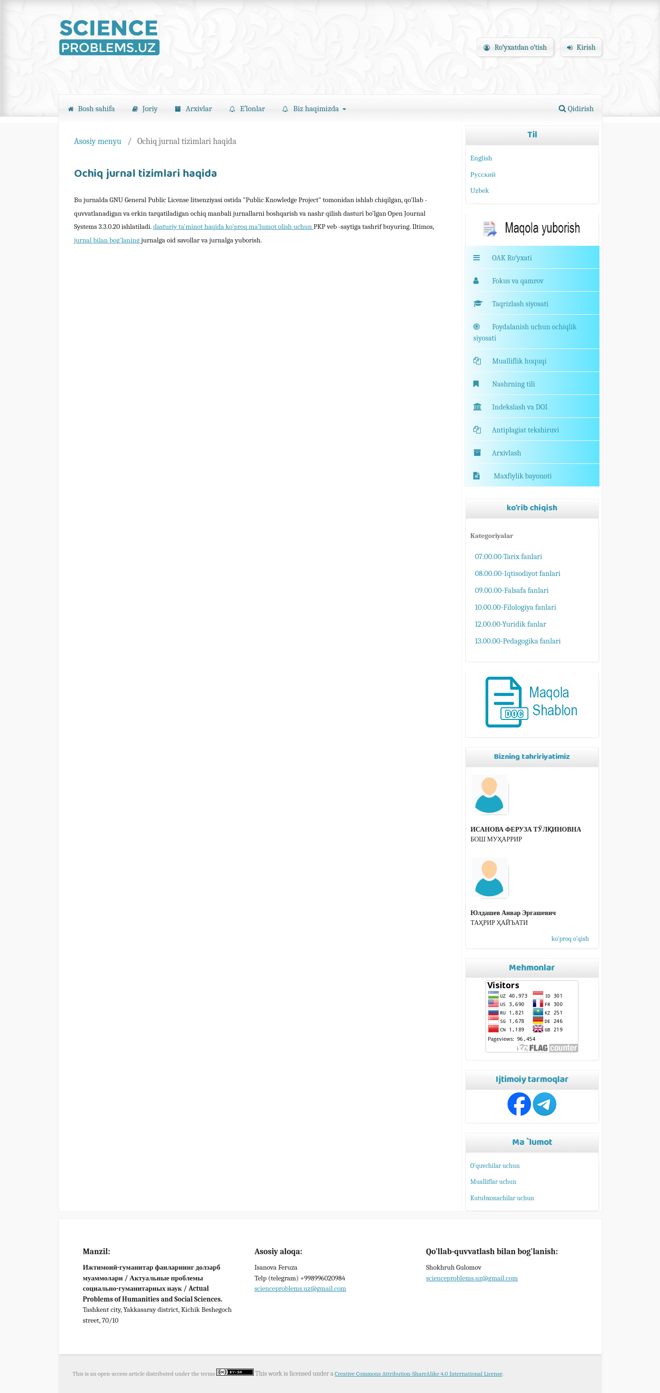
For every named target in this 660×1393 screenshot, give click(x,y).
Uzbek (479, 190)
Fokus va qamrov (518, 281)
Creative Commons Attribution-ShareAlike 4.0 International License (418, 1373)
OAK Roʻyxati (512, 258)
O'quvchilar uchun (495, 1166)
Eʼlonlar (247, 108)
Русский (483, 174)
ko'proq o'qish (570, 939)
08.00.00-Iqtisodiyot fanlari (518, 573)
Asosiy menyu (97, 141)
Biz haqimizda (311, 108)
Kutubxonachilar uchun (502, 1198)
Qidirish (576, 108)
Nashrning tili (504, 384)
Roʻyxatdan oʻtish (515, 47)
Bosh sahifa (91, 108)
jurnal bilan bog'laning (107, 240)
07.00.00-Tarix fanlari (508, 556)
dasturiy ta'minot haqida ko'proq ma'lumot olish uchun (233, 226)
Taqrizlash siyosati (510, 304)
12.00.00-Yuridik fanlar (510, 624)
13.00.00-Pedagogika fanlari (518, 640)
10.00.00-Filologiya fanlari (515, 607)
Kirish (581, 47)
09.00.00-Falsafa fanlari (512, 590)
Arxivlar (193, 108)
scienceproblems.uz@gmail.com (300, 1288)
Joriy (145, 108)
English (481, 158)
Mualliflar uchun (493, 1182)
